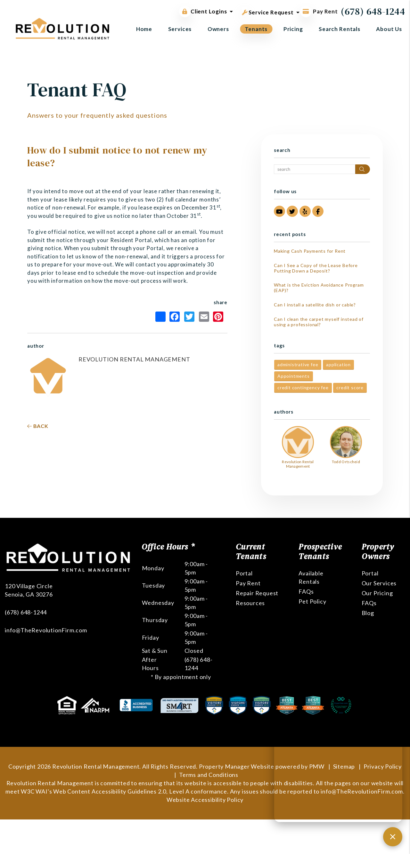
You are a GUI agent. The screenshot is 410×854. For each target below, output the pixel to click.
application (338, 364)
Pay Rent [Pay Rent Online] (319, 11)
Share (160, 317)
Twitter (189, 317)
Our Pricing (377, 593)
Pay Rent (248, 583)
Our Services (379, 583)
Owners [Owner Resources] (218, 29)
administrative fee (297, 364)
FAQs (306, 591)
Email (204, 317)
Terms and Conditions (208, 774)
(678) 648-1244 (373, 11)
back (37, 426)
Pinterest (218, 317)
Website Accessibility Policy (205, 799)
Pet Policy (312, 601)
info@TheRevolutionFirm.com (46, 630)
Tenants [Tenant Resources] (256, 29)
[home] (62, 28)
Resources (250, 602)
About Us (389, 29)
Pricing (293, 29)
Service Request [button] (268, 11)
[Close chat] (392, 836)
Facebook (174, 317)
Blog (368, 612)
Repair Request (257, 593)
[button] (279, 211)
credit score (350, 387)
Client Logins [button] (203, 11)
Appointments (293, 376)
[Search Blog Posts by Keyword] (314, 169)
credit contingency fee (303, 387)
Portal (244, 573)
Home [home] (144, 29)
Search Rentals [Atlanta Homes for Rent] (339, 29)
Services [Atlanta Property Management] (180, 29)
